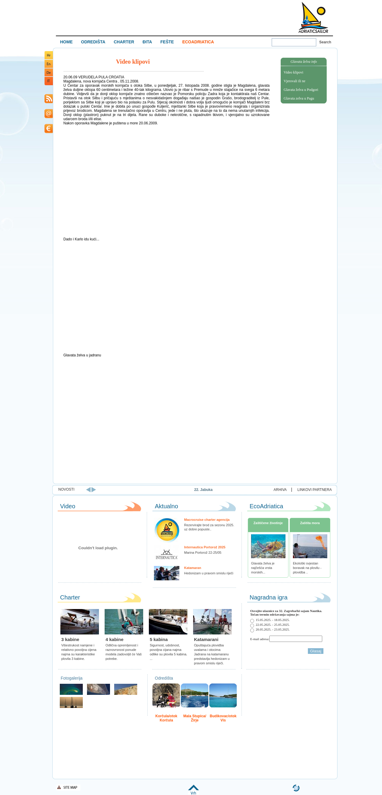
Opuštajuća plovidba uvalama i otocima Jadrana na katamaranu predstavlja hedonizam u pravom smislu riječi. (212, 654)
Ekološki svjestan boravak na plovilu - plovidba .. (307, 567)
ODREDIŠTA (93, 41)
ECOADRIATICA (198, 41)
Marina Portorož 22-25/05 (202, 552)
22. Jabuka (220, 490)
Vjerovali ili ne (294, 81)
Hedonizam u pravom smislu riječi (208, 573)
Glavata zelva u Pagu (299, 98)
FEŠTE (167, 41)
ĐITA (147, 41)
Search (325, 42)
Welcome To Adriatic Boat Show (313, 17)
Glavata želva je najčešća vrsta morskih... (262, 567)
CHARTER (124, 41)
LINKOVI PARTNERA (314, 490)
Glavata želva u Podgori (301, 90)
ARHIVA (280, 490)
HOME (66, 41)
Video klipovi (293, 72)
